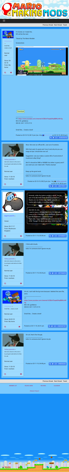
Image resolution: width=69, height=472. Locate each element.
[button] (51, 137)
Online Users (29, 385)
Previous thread (48, 25)
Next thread (58, 25)
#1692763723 (63, 137)
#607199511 (62, 186)
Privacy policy (34, 391)
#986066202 (62, 364)
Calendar (57, 385)
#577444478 (62, 273)
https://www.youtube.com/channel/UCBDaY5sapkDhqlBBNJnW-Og (40, 119)
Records (43, 385)
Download (20, 111)
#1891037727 (62, 326)
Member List (13, 385)
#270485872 (62, 236)
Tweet (65, 25)
